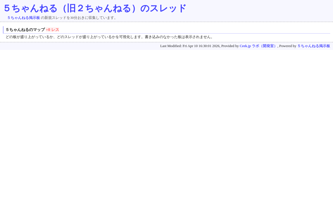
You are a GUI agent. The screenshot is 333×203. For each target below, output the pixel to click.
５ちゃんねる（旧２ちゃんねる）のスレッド (94, 8)
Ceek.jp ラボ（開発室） (259, 46)
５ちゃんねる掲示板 (23, 18)
